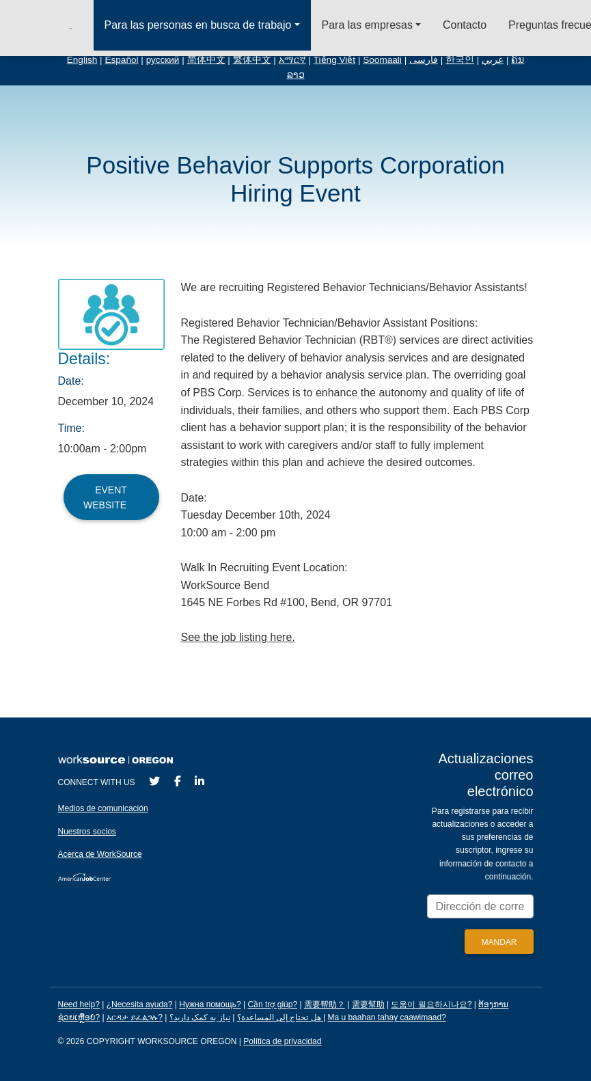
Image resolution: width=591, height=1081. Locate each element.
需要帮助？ (324, 1004)
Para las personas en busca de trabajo (198, 25)
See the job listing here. (238, 637)
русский (163, 60)
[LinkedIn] (199, 781)
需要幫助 (368, 1004)
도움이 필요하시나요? (431, 1004)
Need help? (79, 1004)
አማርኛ (292, 60)
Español (121, 60)
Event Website (111, 497)
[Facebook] (177, 781)
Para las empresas (367, 25)
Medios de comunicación (103, 808)
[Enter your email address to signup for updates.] (480, 906)
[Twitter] (154, 781)
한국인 (459, 60)
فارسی (423, 60)
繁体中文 (252, 60)
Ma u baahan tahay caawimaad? (386, 1017)
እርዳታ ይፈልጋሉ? (135, 1017)
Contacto (464, 25)
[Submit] (499, 941)
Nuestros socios (87, 831)
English (82, 60)
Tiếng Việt (334, 60)
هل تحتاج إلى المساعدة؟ (279, 1017)
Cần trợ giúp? (272, 1004)
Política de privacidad (282, 1041)
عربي (493, 60)
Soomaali (382, 60)
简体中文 (206, 60)
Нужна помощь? (209, 1004)
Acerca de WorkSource (100, 854)
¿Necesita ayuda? (140, 1004)
